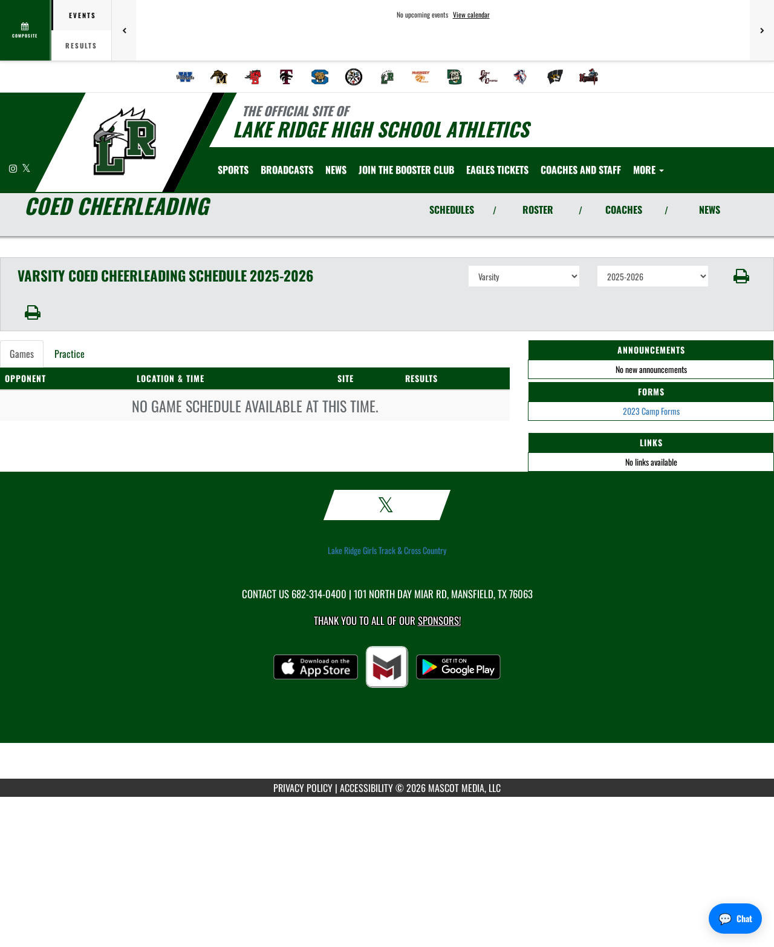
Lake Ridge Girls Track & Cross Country (387, 550)
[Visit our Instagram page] (14, 168)
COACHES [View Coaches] (623, 209)
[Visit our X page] (26, 168)
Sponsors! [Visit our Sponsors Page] (439, 620)
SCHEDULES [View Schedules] (451, 209)
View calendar (471, 14)
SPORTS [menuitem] (233, 169)
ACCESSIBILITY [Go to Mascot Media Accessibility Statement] (366, 787)
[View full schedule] (25, 30)
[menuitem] (186, 77)
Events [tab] (82, 15)
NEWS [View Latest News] (709, 209)
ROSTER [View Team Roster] (537, 209)
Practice (69, 353)
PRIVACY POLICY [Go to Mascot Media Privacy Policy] (303, 787)
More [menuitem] (648, 169)
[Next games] (762, 30)
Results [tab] (81, 45)
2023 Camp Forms (651, 410)
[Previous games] (124, 30)
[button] (741, 276)
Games (22, 353)
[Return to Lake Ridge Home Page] (124, 141)
